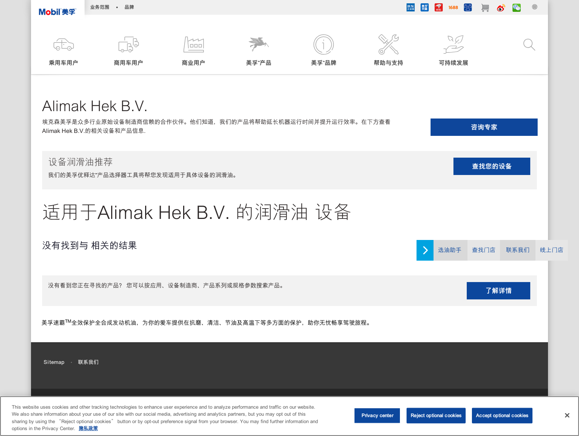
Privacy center (377, 415)
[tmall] (425, 8)
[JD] (439, 8)
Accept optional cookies (502, 415)
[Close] (567, 415)
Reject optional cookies (436, 415)
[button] (63, 50)
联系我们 (518, 250)
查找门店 (484, 250)
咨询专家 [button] (484, 127)
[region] (289, 416)
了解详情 (498, 291)
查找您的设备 (492, 166)
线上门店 (551, 250)
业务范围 (99, 7)
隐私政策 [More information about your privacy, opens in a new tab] (88, 428)
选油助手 (450, 250)
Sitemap (54, 362)
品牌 (129, 7)
